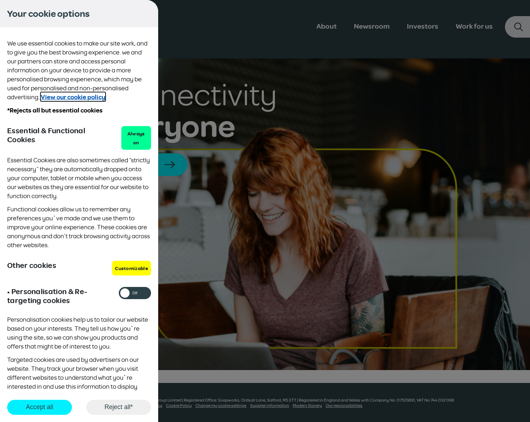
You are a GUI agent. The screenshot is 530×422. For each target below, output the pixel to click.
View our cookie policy (73, 96)
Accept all (39, 407)
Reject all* (118, 407)
